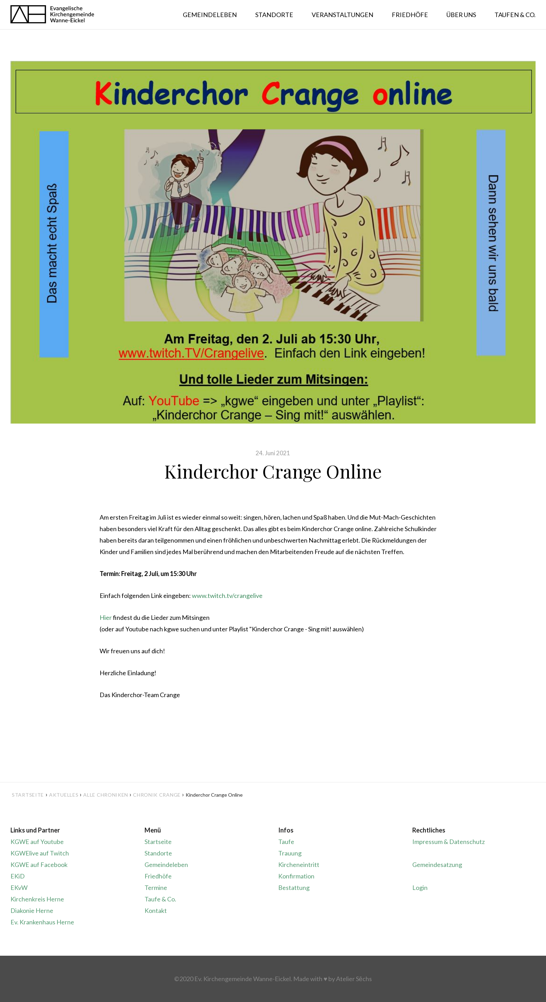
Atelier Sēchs (354, 979)
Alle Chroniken (105, 795)
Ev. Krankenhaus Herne (42, 922)
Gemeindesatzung (437, 864)
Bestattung (294, 887)
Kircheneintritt (298, 864)
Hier (106, 617)
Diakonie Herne (31, 910)
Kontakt (156, 910)
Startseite (28, 795)
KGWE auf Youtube (37, 841)
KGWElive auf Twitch (39, 853)
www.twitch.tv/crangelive (227, 595)
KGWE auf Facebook (39, 864)
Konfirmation (296, 876)
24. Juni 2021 (273, 453)
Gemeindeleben (166, 864)
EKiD (17, 876)
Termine (156, 887)
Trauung (290, 853)
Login (420, 887)
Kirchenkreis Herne (37, 899)
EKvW (19, 887)
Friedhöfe (158, 876)
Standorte (158, 853)
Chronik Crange (157, 795)
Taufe (286, 841)
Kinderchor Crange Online (273, 471)
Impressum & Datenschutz (448, 841)
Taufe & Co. (160, 899)
